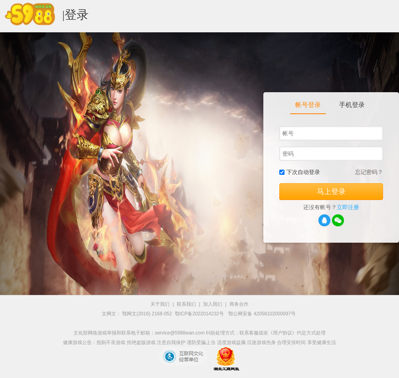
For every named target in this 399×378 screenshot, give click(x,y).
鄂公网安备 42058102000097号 (262, 314)
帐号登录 (308, 104)
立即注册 (348, 207)
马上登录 (331, 192)
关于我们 (160, 304)
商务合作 (239, 304)
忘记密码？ (369, 172)
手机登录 (352, 104)
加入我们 (212, 304)
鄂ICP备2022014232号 (200, 314)
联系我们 (186, 304)
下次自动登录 (303, 172)
